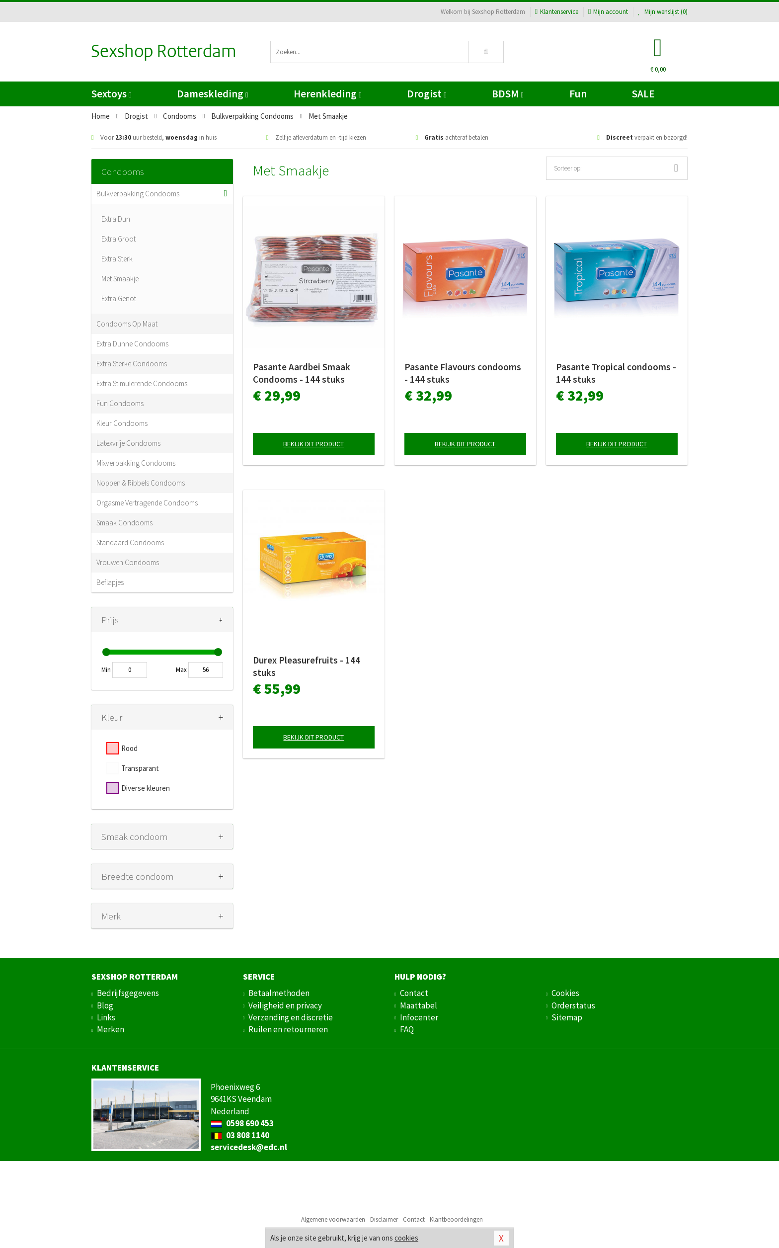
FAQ (407, 1029)
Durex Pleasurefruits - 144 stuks (306, 666)
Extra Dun (115, 219)
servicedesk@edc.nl (249, 1147)
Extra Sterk (117, 258)
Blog (105, 1005)
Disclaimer (384, 1219)
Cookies (565, 993)
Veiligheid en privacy (285, 1005)
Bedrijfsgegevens (128, 993)
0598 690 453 (242, 1123)
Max (181, 670)
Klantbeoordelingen (456, 1219)
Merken (110, 1029)
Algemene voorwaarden (333, 1219)
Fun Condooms (120, 403)
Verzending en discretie (290, 1017)
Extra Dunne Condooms (132, 343)
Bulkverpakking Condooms (137, 193)
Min (106, 670)
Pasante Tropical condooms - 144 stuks (616, 373)
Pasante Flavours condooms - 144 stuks (462, 373)
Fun (578, 93)
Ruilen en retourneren (288, 1029)
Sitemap (566, 1017)
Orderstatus (573, 1005)
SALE (643, 93)
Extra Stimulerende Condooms (141, 383)
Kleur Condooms (122, 423)
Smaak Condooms (124, 522)
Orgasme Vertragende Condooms (147, 502)
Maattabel (418, 1005)
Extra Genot (118, 298)
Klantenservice (556, 11)
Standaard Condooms (130, 542)
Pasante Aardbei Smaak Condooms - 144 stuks (301, 373)
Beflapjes (110, 582)
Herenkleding (327, 93)
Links (106, 1017)
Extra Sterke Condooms (131, 363)
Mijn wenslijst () (663, 11)
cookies (406, 1238)
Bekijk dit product (313, 443)
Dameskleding (212, 93)
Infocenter (419, 1017)
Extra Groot (118, 239)
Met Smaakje (120, 278)
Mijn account (608, 11)
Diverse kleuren (145, 788)
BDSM (507, 93)
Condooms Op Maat (126, 324)
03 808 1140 (240, 1135)
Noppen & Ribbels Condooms (140, 483)
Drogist (426, 93)
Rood (129, 748)
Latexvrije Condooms (128, 443)
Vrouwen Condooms (127, 562)
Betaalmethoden (279, 993)
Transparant (140, 768)
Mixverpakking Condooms (135, 463)
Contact (414, 993)
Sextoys (111, 93)
